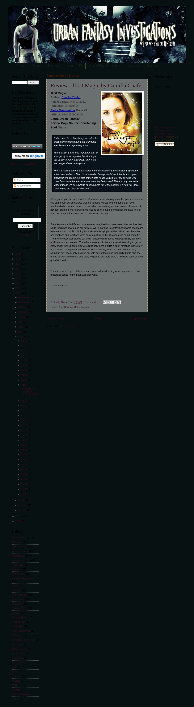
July (20, 322)
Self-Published (19, 594)
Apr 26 (24, 360)
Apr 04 (24, 479)
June (21, 326)
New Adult (17, 635)
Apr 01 (24, 494)
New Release (19, 555)
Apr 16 (24, 420)
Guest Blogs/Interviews (105, 66)
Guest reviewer (19, 649)
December (23, 297)
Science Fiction (19, 608)
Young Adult (18, 573)
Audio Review (19, 662)
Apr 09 (24, 454)
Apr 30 (24, 340)
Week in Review (20, 551)
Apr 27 (24, 355)
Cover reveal (18, 599)
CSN (14, 685)
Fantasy (16, 590)
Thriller (15, 698)
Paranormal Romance (23, 578)
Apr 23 (24, 375)
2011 (18, 516)
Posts (18, 180)
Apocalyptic (18, 644)
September (24, 312)
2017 (18, 268)
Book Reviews (65, 307)
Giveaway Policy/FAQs (23, 640)
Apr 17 (24, 415)
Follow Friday (19, 622)
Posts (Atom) (67, 326)
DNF (14, 667)
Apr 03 (24, 484)
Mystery (16, 680)
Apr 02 (24, 489)
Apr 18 (24, 410)
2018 (18, 263)
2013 (18, 288)
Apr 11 (24, 445)
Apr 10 (24, 450)
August (22, 317)
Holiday (16, 612)
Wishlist (134, 66)
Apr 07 (24, 464)
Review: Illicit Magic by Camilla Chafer (96, 85)
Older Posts (139, 319)
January (22, 510)
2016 (18, 273)
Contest (16, 689)
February (23, 505)
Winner (15, 585)
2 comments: (92, 302)
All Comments (22, 186)
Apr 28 (24, 350)
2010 (18, 521)
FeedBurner (25, 235)
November (23, 302)
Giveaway (17, 542)
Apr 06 (24, 469)
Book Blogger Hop (21, 631)
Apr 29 (24, 345)
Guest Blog (17, 564)
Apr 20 (24, 400)
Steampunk (17, 658)
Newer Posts (55, 319)
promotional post (20, 560)
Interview (16, 569)
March (21, 500)
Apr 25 (24, 365)
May (20, 331)
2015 (18, 278)
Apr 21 (24, 385)
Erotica (15, 671)
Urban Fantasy (81, 307)
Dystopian (17, 603)
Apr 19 (24, 405)
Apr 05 (24, 474)
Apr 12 (24, 440)
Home (20, 66)
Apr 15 (24, 425)
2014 (18, 283)
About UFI (74, 66)
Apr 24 (24, 370)
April (20, 336)
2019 (18, 259)
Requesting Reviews (46, 66)
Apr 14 (24, 430)
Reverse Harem (20, 617)
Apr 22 (24, 380)
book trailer (17, 626)
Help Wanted (18, 653)
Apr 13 (24, 435)
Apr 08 (24, 459)
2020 (18, 254)
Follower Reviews (21, 694)
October (22, 307)
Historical (16, 676)
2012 (18, 293)
